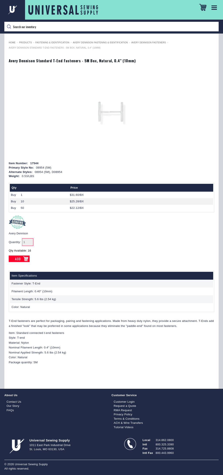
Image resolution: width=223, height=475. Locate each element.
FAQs (10, 410)
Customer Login (124, 401)
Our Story (13, 405)
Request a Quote (125, 405)
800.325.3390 (165, 444)
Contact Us (14, 401)
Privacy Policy (123, 414)
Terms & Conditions (127, 418)
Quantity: (15, 242)
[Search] (111, 26)
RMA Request (123, 410)
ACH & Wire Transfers (128, 422)
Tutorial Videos (123, 427)
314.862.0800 (165, 440)
